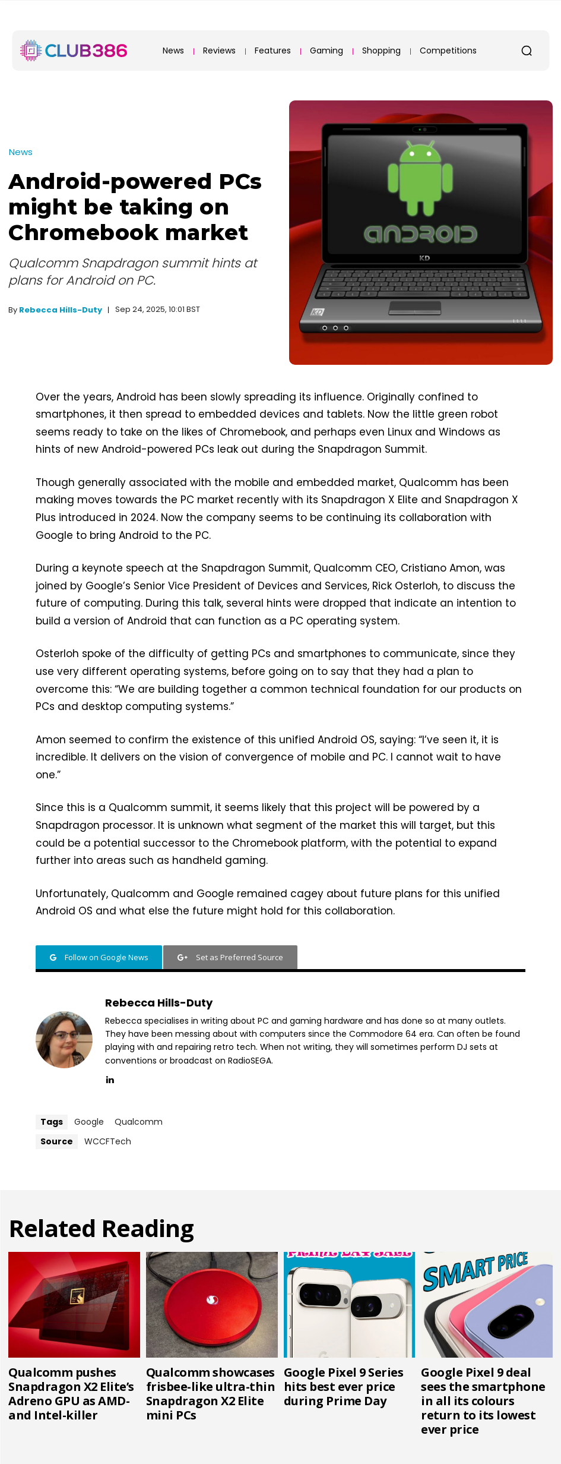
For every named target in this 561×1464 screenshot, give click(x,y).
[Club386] (73, 50)
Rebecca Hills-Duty (60, 309)
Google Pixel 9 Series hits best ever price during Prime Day (344, 1386)
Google (89, 1122)
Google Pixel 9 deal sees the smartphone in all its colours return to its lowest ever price (483, 1400)
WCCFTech (107, 1141)
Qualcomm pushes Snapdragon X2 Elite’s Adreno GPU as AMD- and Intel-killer (71, 1393)
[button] (526, 50)
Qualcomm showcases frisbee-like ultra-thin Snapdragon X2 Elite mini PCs (210, 1393)
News (20, 152)
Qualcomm (139, 1122)
